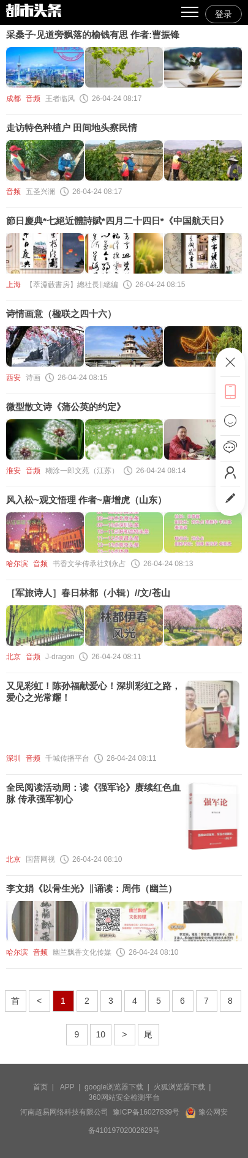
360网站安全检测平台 (123, 1097)
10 (101, 1034)
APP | (72, 1087)
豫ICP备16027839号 (146, 1112)
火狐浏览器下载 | (184, 1087)
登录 (223, 14)
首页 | (45, 1087)
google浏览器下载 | (119, 1087)
